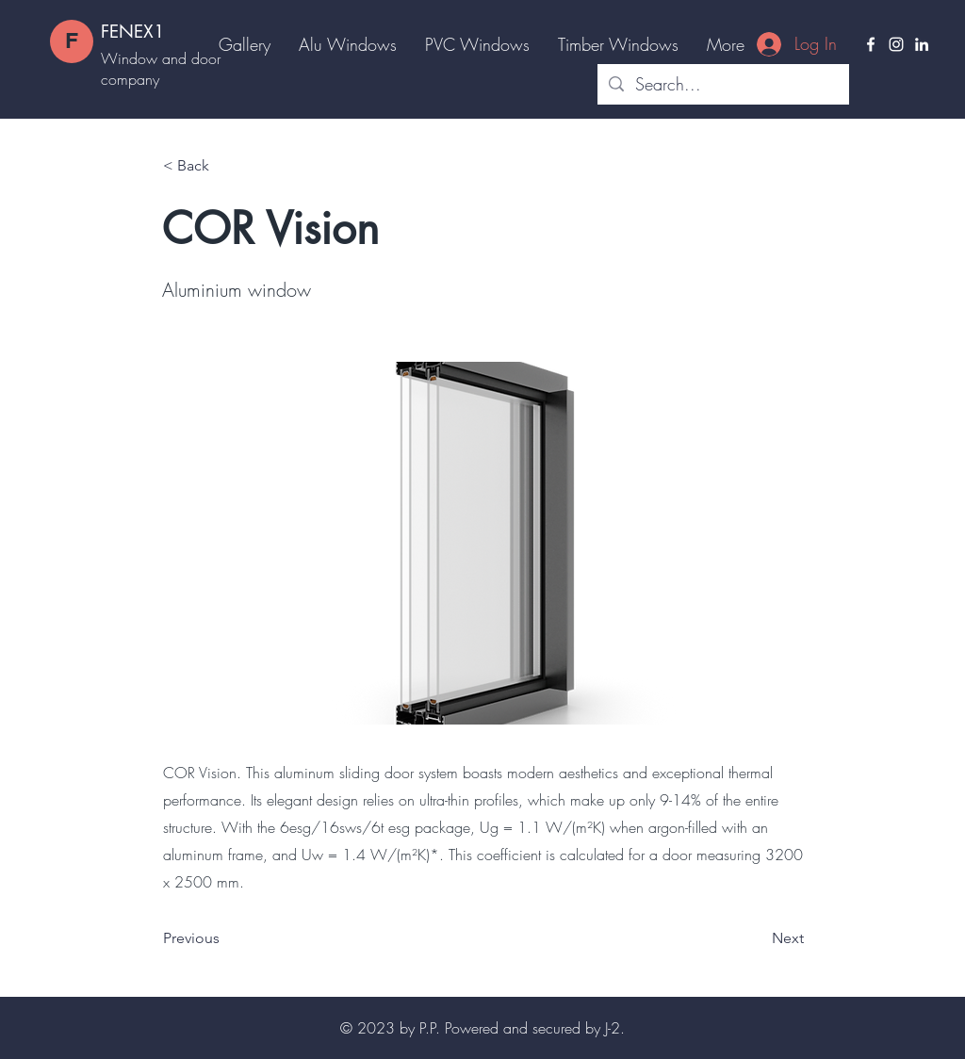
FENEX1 (133, 31)
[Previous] (225, 938)
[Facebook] (870, 44)
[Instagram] (896, 44)
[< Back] (225, 166)
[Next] (757, 938)
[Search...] (722, 84)
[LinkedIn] (921, 44)
